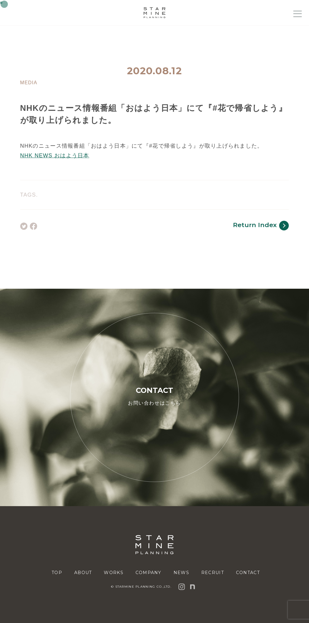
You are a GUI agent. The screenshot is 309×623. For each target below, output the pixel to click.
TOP (57, 572)
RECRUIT (212, 572)
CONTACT (248, 572)
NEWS (181, 572)
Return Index (261, 225)
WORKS (113, 572)
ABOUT (83, 572)
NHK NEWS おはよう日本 (54, 156)
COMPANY (148, 572)
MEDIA (28, 82)
